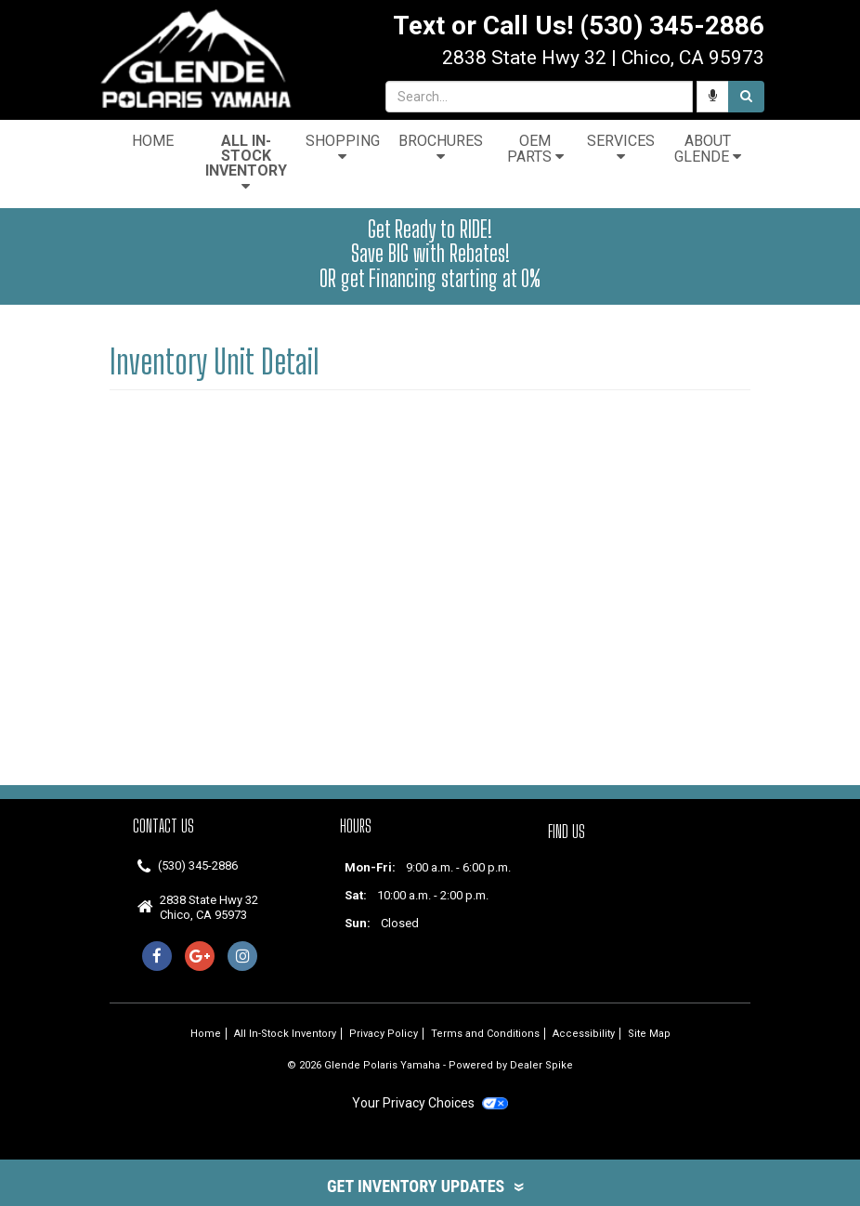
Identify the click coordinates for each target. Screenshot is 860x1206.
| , (603, 57)
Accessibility (584, 1034)
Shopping (343, 148)
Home (153, 141)
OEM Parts (535, 148)
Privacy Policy (383, 1034)
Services (621, 148)
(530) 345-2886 (198, 865)
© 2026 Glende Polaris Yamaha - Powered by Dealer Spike (430, 1065)
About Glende (707, 148)
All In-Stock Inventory (246, 162)
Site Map (649, 1034)
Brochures (440, 148)
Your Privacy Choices (430, 1102)
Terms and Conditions (485, 1034)
